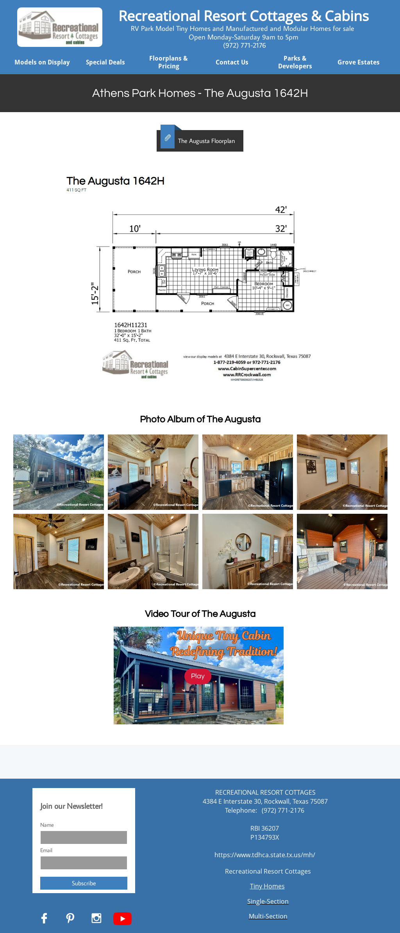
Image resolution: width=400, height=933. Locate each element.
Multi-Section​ (268, 916)
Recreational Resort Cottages (268, 871)
